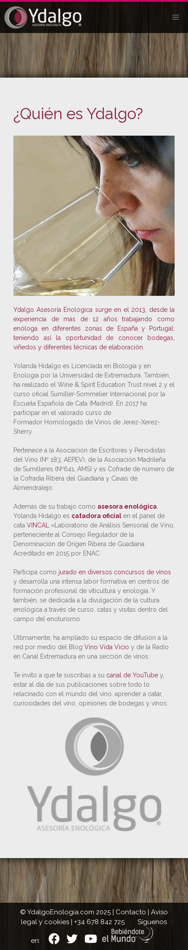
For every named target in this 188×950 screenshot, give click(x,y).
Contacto (131, 912)
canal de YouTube (132, 675)
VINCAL (38, 525)
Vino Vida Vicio (106, 647)
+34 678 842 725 (99, 922)
